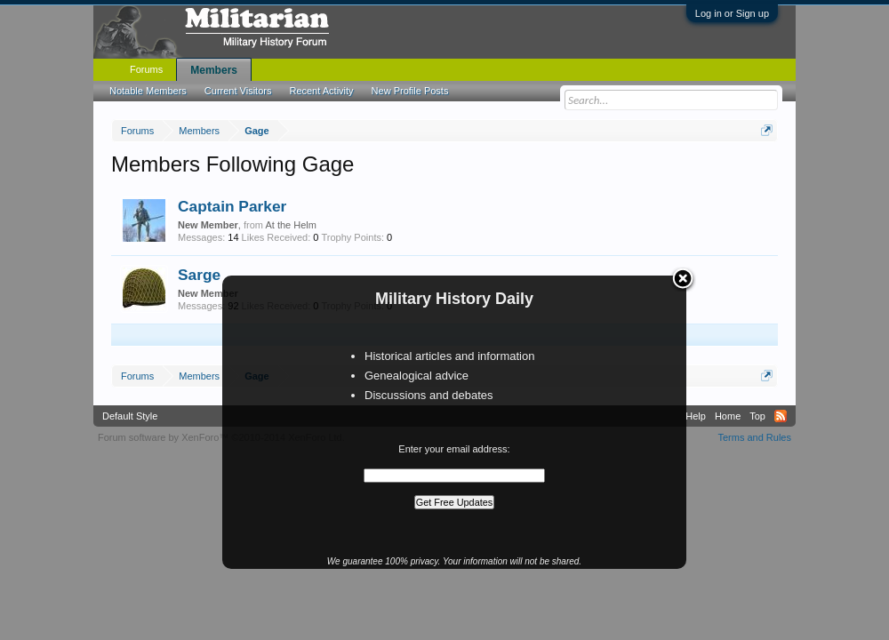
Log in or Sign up (732, 13)
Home (728, 416)
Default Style (129, 416)
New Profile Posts (410, 90)
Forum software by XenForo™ (221, 437)
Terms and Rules (754, 437)
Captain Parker (232, 206)
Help (695, 416)
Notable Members (148, 90)
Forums (146, 69)
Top (757, 416)
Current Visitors (238, 90)
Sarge (199, 275)
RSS (780, 416)
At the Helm (290, 225)
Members (213, 70)
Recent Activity (321, 90)
